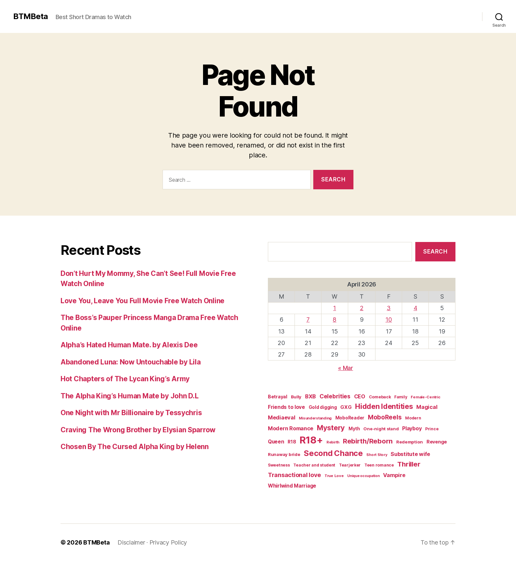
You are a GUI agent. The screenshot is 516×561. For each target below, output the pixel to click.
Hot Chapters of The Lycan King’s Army (125, 379)
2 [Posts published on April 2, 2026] (362, 308)
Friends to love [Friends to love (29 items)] (286, 407)
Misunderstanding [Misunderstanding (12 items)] (315, 418)
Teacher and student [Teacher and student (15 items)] (314, 465)
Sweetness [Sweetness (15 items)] (279, 465)
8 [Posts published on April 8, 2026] (334, 319)
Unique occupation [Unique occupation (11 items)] (363, 476)
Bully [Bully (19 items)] (296, 396)
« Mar (345, 367)
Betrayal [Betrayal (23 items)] (277, 396)
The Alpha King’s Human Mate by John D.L (129, 396)
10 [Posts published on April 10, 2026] (388, 319)
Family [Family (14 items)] (400, 397)
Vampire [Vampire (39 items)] (394, 475)
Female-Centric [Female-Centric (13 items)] (425, 397)
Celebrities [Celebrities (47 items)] (335, 396)
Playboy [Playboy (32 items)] (412, 428)
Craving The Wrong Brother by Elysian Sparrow (138, 430)
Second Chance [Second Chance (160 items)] (333, 453)
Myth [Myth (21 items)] (354, 428)
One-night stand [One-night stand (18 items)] (381, 428)
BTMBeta (30, 16)
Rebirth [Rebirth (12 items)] (332, 442)
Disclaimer (131, 542)
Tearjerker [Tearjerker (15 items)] (350, 465)
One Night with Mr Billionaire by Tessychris (131, 413)
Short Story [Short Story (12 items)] (376, 454)
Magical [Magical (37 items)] (426, 407)
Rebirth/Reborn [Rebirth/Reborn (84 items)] (368, 441)
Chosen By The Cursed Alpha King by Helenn (135, 446)
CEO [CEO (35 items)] (359, 396)
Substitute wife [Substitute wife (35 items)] (410, 454)
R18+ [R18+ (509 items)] (311, 440)
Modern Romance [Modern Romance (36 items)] (290, 428)
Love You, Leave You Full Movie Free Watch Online (142, 301)
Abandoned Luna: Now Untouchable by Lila (130, 362)
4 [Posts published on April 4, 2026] (415, 308)
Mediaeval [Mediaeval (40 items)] (282, 417)
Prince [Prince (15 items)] (431, 428)
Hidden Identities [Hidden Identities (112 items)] (384, 406)
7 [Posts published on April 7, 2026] (308, 319)
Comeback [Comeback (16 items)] (380, 396)
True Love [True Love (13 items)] (334, 475)
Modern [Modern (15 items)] (413, 417)
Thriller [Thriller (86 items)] (408, 464)
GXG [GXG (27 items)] (345, 407)
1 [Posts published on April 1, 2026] (334, 308)
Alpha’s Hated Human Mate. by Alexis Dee (129, 345)
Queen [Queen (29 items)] (276, 442)
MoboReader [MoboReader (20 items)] (349, 417)
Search (435, 251)
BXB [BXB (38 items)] (310, 396)
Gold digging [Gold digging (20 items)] (323, 407)
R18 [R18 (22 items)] (292, 441)
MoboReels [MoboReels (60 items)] (385, 417)
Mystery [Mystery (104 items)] (331, 427)
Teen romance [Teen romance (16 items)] (379, 465)
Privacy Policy (168, 542)
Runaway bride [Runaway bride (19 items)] (284, 454)
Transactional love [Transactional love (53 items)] (294, 474)
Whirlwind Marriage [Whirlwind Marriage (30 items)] (292, 486)
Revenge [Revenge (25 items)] (436, 441)
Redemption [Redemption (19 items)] (409, 441)
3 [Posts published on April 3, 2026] (389, 308)
